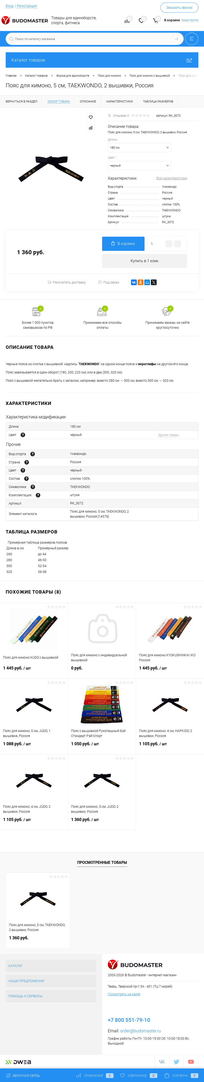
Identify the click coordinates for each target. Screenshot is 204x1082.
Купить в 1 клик (144, 261)
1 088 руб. (34, 746)
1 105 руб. (170, 746)
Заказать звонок (179, 7)
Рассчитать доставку (67, 282)
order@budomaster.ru (140, 1030)
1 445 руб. (34, 670)
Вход (9, 6)
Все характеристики (171, 178)
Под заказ (108, 282)
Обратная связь (23, 1076)
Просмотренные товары (102, 862)
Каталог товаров (102, 60)
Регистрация (27, 6)
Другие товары (168, 435)
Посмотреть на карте (124, 994)
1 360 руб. (102, 822)
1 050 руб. (102, 746)
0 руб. (102, 670)
